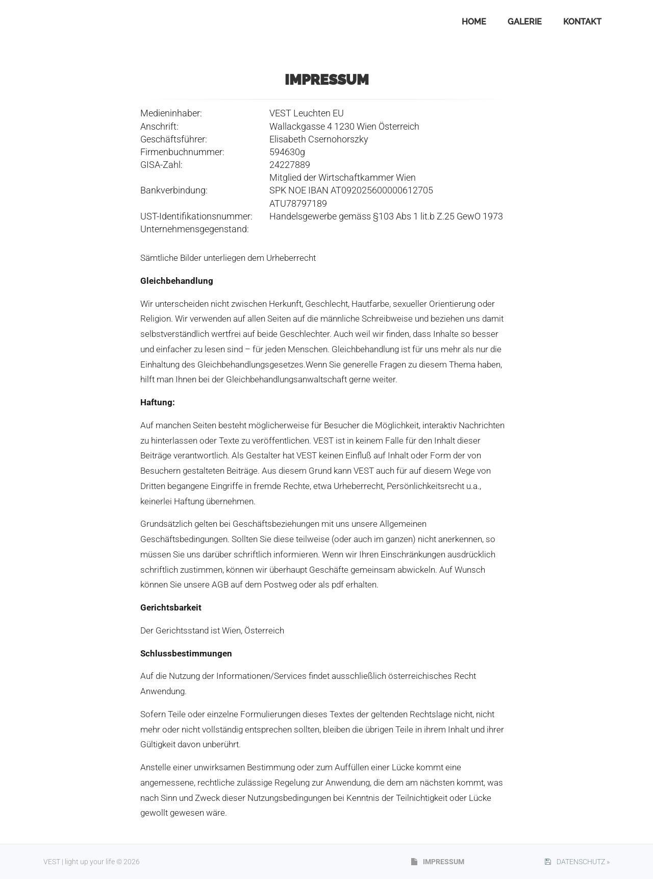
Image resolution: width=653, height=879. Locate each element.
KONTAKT (582, 22)
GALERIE (525, 22)
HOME (474, 22)
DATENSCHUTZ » (577, 862)
